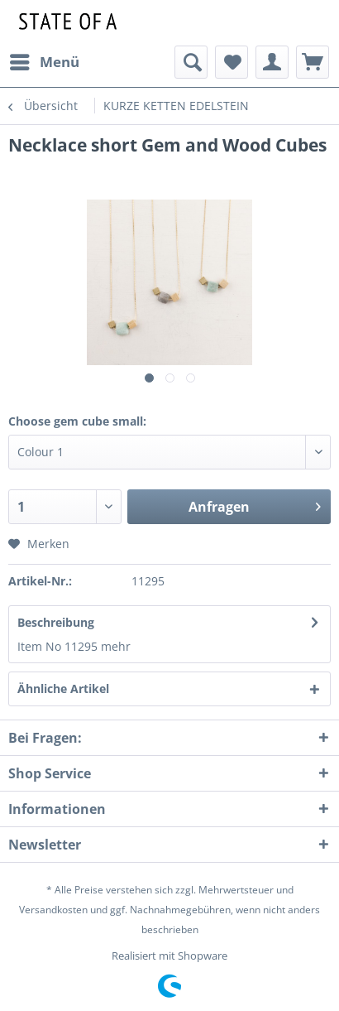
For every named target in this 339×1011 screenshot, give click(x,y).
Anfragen (255, 504)
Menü (44, 60)
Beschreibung (55, 622)
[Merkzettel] (231, 62)
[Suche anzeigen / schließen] (191, 62)
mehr (116, 646)
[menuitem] (44, 62)
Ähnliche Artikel (63, 688)
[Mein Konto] (272, 62)
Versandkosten (53, 910)
